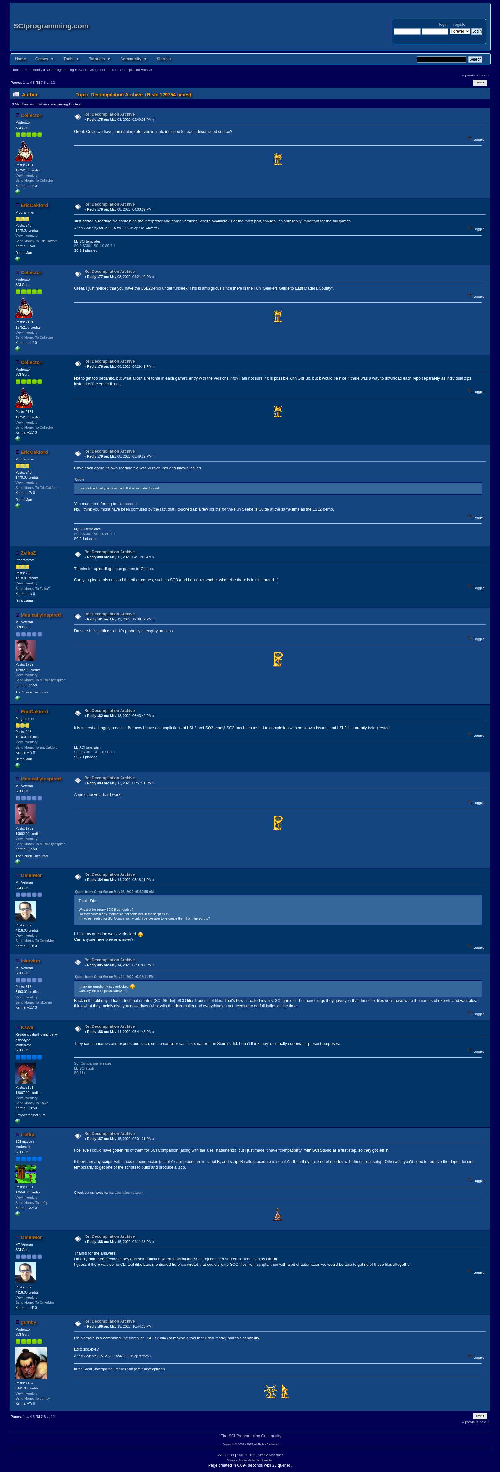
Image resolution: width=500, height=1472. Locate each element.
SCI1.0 (99, 246)
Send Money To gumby (32, 1398)
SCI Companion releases (93, 1063)
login (443, 24)
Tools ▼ (71, 59)
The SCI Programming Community (251, 1436)
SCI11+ (79, 1073)
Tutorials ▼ (100, 59)
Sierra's (164, 59)
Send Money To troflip (31, 1203)
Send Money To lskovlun (33, 1002)
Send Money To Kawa (31, 1103)
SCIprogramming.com (50, 26)
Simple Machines (270, 1455)
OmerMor (31, 875)
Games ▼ (44, 59)
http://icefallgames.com (126, 1192)
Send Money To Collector (34, 180)
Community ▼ (133, 59)
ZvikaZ (28, 552)
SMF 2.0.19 (225, 1455)
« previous (470, 75)
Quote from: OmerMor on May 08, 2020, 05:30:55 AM (114, 892)
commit (131, 504)
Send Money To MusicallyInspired (40, 680)
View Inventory (26, 175)
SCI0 (78, 246)
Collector (31, 115)
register (460, 24)
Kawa (27, 1027)
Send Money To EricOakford (36, 241)
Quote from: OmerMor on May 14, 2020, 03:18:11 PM (114, 977)
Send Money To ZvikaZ (32, 589)
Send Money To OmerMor (34, 941)
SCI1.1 (110, 246)
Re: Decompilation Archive (109, 114)
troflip (27, 1134)
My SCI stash (84, 1068)
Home (20, 59)
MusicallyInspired (41, 615)
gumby (28, 1322)
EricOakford (34, 205)
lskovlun (30, 960)
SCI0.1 (88, 246)
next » (484, 75)
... (28, 82)
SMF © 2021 (246, 1455)
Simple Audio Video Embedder (250, 1460)
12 (53, 82)
